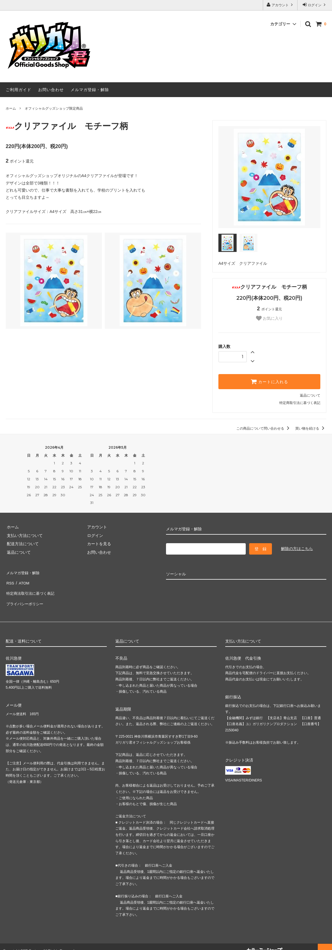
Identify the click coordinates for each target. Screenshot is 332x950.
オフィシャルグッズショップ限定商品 (54, 108)
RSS (10, 580)
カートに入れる (269, 381)
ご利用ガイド (18, 89)
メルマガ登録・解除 (90, 89)
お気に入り (269, 318)
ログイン (314, 4)
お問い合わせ (51, 89)
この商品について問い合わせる (263, 428)
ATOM (22, 580)
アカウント (280, 4)
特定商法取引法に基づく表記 (32, 588)
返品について (310, 395)
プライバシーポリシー (26, 597)
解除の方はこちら (297, 548)
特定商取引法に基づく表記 (299, 403)
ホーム (11, 108)
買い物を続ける (310, 428)
